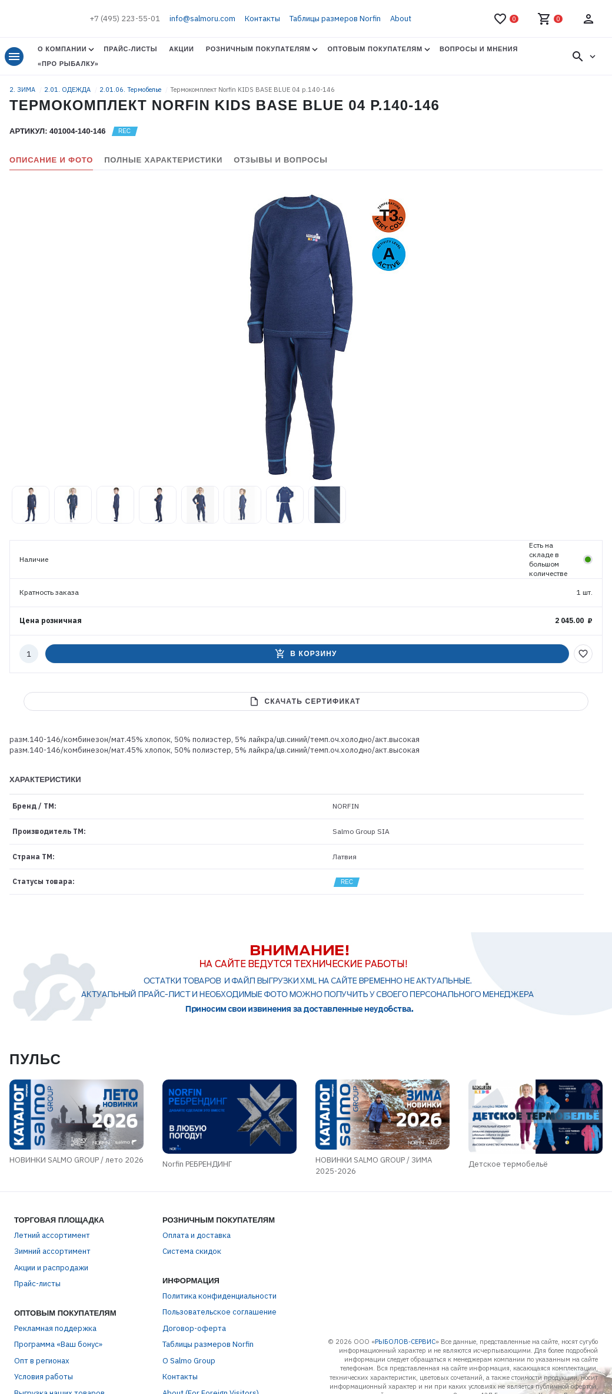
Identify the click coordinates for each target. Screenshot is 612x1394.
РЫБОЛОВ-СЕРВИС (405, 1341)
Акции (181, 48)
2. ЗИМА (23, 89)
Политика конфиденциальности (219, 1296)
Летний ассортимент (52, 1235)
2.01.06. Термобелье (131, 89)
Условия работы (43, 1377)
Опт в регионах (41, 1361)
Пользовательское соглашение (219, 1312)
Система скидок (191, 1251)
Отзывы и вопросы (281, 159)
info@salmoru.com (202, 19)
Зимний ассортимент (52, 1251)
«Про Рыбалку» (68, 63)
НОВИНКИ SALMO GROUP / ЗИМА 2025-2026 (373, 1166)
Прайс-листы (130, 48)
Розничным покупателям (258, 48)
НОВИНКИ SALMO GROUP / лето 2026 (76, 1160)
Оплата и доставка (196, 1235)
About (400, 19)
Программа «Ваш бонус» (58, 1344)
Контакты (262, 19)
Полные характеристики (163, 159)
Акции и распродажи (51, 1268)
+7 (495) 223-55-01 (124, 19)
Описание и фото (51, 159)
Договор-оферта (194, 1328)
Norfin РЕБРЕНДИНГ (197, 1164)
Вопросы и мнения (479, 48)
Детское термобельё (508, 1164)
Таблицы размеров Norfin (335, 19)
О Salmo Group (188, 1361)
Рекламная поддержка (55, 1328)
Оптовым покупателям (374, 48)
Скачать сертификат (304, 701)
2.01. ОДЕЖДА (68, 89)
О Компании (62, 48)
